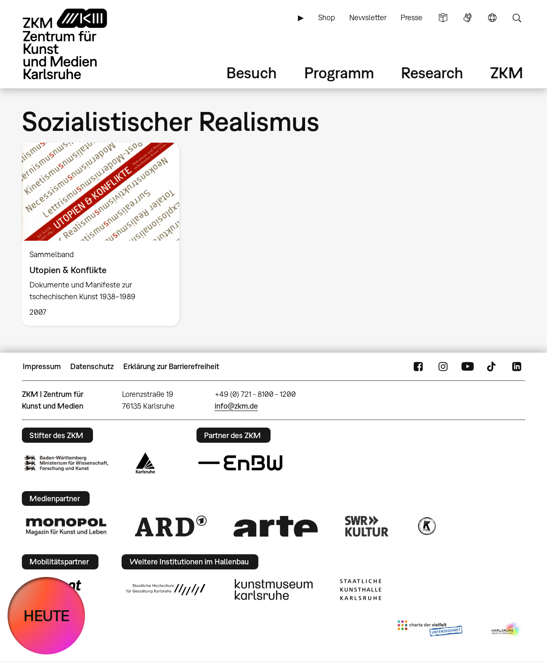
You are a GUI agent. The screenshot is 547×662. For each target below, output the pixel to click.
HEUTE (46, 615)
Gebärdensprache (467, 18)
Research (432, 73)
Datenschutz (92, 366)
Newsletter (368, 17)
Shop (326, 17)
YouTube (467, 366)
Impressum (42, 366)
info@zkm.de (236, 405)
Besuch (251, 73)
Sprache (492, 18)
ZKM (506, 73)
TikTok (492, 366)
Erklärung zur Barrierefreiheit (171, 366)
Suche (516, 18)
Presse (411, 17)
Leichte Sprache (443, 18)
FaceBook (418, 366)
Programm (339, 73)
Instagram (443, 366)
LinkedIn (516, 366)
